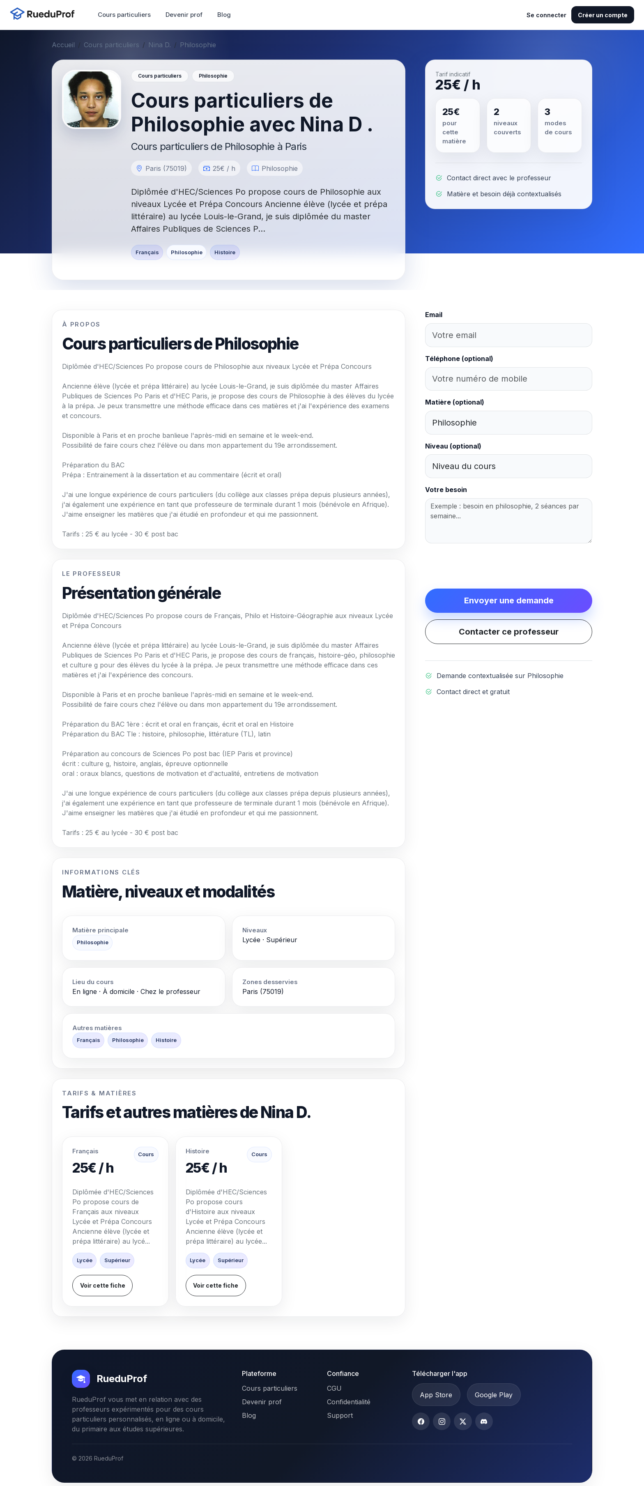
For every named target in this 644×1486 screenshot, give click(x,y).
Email (433, 315)
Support (340, 1415)
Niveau (453, 446)
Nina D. (159, 45)
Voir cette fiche (102, 1285)
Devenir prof (184, 14)
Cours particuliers (124, 14)
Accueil (63, 45)
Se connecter (546, 15)
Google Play (494, 1395)
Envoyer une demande (509, 600)
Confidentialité (348, 1402)
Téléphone (459, 358)
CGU (334, 1388)
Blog (224, 14)
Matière (454, 402)
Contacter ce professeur (509, 632)
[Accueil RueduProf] (45, 14)
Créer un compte (603, 15)
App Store (436, 1395)
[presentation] (487, 566)
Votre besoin (446, 489)
